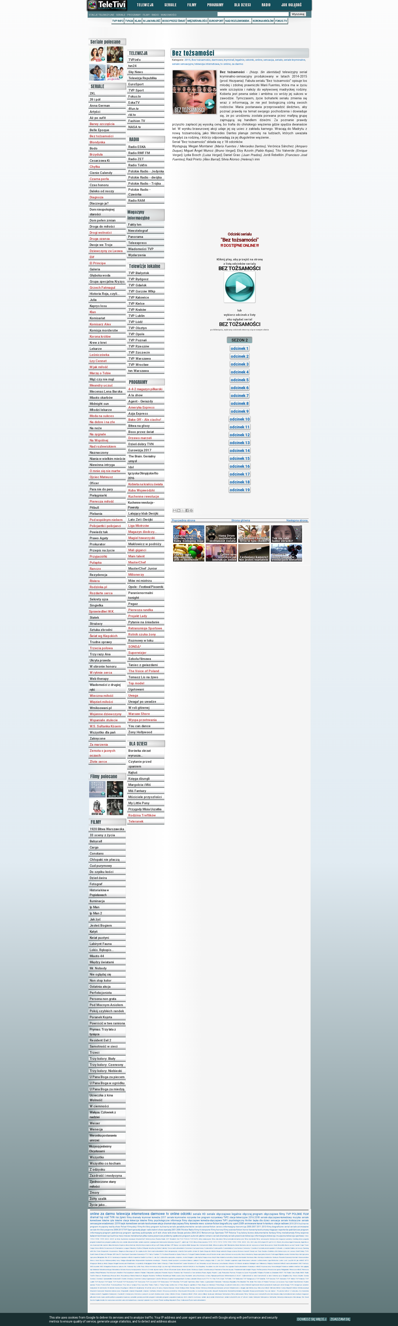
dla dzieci (264, 1220)
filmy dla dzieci (217, 1239)
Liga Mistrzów (138, 526)
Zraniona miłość (187, 1294)
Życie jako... (98, 1205)
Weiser (95, 1123)
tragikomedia (99, 1300)
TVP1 (225, 1220)
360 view (253, 1242)
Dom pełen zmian (103, 220)
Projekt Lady (137, 616)
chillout (204, 1294)
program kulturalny (156, 1297)
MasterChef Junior (142, 568)
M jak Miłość (151, 20)
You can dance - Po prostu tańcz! (277, 1291)
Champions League (122, 1248)
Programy (215, 4)
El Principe (98, 263)
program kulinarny (160, 1227)
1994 (92, 1239)
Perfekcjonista (101, 993)
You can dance (139, 726)
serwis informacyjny (225, 1227)
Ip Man (94, 907)
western (119, 1300)
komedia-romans (289, 1294)
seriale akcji (206, 1297)
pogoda (306, 1239)
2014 (296, 1224)
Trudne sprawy (101, 642)
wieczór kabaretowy (129, 1300)
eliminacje (218, 1294)
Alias (110, 1245)
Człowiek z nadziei (283, 1248)
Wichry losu (253, 1288)
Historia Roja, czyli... (105, 294)
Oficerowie (172, 1270)
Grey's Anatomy (247, 1254)
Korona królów (263, 20)
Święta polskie (184, 1233)
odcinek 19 (240, 490)
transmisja (241, 1227)
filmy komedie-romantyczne (233, 1239)
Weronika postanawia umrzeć (103, 1138)
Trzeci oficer (105, 1285)
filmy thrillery (144, 1227)
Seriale (170, 4)
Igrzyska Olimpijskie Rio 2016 (143, 476)
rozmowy (197, 1297)
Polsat (124, 1227)
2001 (174, 1230)
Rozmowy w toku (140, 640)
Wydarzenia (137, 255)
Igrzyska (305, 1254)
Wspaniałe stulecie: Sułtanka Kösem (148, 1291)
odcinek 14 (240, 450)
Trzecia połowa (101, 648)
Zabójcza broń (95, 1294)
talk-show (172, 1233)
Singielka (96, 605)
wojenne (109, 1230)
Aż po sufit (98, 118)
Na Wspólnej (99, 440)
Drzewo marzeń (140, 438)
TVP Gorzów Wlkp (141, 291)
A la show (135, 395)
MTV (307, 1260)
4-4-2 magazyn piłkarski (145, 389)
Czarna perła (99, 179)
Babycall (96, 841)
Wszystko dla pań (102, 732)
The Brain (250, 1282)
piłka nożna (148, 1236)
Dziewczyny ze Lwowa (106, 251)
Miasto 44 (97, 956)
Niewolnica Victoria (118, 1270)
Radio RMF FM (139, 153)
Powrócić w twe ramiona (107, 1023)
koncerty (253, 1230)
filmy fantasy (249, 1294)
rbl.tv (132, 115)
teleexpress (265, 1297)
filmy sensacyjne (262, 1239)
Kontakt (295, 1257)
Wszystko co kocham (105, 1163)
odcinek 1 (240, 348)
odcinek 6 (240, 387)
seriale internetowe (217, 1297)
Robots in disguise (141, 1276)
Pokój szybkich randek (107, 1011)
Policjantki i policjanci (105, 526)
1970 (210, 1242)
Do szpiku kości (101, 872)
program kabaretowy (97, 1242)
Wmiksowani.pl (101, 708)
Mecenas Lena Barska (106, 391)
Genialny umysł (205, 1254)
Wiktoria (273, 1288)
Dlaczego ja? (99, 203)
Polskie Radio (187, 1230)
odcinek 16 (240, 466)
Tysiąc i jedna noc (170, 1285)
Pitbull (94, 508)
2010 (291, 1224)
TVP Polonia (230, 1233)
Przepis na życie (102, 550)
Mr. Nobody (98, 968)
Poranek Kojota (101, 1017)
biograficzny (226, 1223)
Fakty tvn (134, 225)
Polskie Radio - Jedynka (146, 171)
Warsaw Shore (139, 714)
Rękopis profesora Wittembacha (223, 1276)
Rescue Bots (115, 1276)
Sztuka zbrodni (101, 630)
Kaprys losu (98, 306)
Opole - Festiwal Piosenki (145, 587)
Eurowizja (140, 1254)
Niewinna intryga (102, 465)
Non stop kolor (100, 980)
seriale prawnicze (236, 1236)
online (258, 59)
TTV (207, 1279)
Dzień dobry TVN (141, 444)
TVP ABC (228, 1279)
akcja (160, 1223)
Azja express (146, 1245)
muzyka (297, 1217)
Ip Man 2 (96, 913)
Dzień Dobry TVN (302, 1251)
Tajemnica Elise (193, 1282)
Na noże (96, 428)
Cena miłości (99, 1248)
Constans (97, 853)
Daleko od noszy (102, 191)
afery (200, 1239)
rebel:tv (190, 1297)
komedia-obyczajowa (211, 1220)
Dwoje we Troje (101, 245)
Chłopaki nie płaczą (105, 860)
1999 (102, 1239)
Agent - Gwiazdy (140, 401)
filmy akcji (132, 1227)
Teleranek (135, 821)
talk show (162, 1233)
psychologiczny (236, 1220)
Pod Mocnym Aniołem (106, 1005)
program (258, 1214)
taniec (251, 1297)
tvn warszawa (110, 1300)
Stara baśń (117, 1279)
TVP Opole (136, 334)
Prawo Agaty (99, 538)
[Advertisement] (239, 196)
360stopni (262, 1242)
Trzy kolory (242, 1233)
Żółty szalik (98, 1199)
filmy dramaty (134, 1217)
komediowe (131, 1223)
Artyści (95, 112)
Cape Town (304, 1245)
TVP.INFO (194, 1239)
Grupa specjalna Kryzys (107, 281)
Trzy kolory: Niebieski (106, 1071)
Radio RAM (136, 201)
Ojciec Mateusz (101, 477)
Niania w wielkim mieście (107, 459)
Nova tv (145, 1270)
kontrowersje (103, 1236)
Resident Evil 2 (100, 1040)
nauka (103, 1297)
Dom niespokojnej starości (102, 212)
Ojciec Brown (181, 1270)
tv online (226, 63)
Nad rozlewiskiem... (238, 20)
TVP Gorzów (270, 1279)
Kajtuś (132, 773)
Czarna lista (208, 1248)
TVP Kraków (137, 310)
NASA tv (134, 127)
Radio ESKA (137, 147)
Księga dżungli (139, 779)
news (201, 1223)
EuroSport (216, 20)
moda (98, 1297)
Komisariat (97, 318)
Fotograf (96, 884)
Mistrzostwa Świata (153, 1239)
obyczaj (247, 1214)
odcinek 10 (240, 419)
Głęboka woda (100, 275)
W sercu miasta (162, 1288)
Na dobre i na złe (102, 422)
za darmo (237, 63)
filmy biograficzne (275, 1227)
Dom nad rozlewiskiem (156, 1251)
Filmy (191, 4)
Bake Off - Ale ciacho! (144, 420)
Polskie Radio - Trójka (144, 184)
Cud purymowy (101, 866)
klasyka (276, 1294)
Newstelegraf (138, 231)
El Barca (102, 1254)
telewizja (170, 1242)
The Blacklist (241, 1282)
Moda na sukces (102, 416)
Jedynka (179, 1257)
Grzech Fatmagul (102, 288)
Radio (266, 4)
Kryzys (102, 1260)
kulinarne (304, 1224)
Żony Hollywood (140, 732)
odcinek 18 (240, 482)
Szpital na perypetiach (176, 1279)
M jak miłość (99, 367)
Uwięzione (93, 1288)
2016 (251, 1217)
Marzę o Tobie (100, 373)
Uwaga (133, 695)
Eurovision (133, 1254)
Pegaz (133, 604)
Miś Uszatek (94, 1267)
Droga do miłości (102, 226)
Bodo (93, 148)
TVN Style (220, 1279)
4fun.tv (133, 109)
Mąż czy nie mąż (102, 379)
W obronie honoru (103, 666)
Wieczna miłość (101, 696)
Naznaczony (99, 453)
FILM (306, 1214)
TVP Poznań (137, 340)
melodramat (136, 1236)
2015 (187, 59)
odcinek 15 (240, 458)
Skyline (300, 1276)
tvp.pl (176, 1242)
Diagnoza (97, 197)
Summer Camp (140, 1279)
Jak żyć (95, 919)
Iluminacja (97, 901)
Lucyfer (291, 1260)
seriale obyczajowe (219, 1214)
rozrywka (191, 1217)
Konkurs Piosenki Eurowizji (282, 1257)
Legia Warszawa (243, 1260)
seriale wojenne (144, 1242)
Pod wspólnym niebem (106, 520)
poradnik (134, 1297)
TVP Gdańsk (137, 285)
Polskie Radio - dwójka (145, 177)
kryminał (229, 59)
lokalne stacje (122, 1220)
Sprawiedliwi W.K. (101, 611)
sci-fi (155, 1233)
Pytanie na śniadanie (143, 622)
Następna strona (297, 520)
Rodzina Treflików (142, 815)
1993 (234, 1242)
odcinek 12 (240, 435)
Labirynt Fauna (101, 944)
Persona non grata (103, 999)
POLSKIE (297, 1214)
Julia (93, 300)
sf (241, 1297)
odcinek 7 (240, 395)
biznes (251, 1233)
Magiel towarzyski (141, 538)
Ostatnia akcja (100, 987)
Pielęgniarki (98, 495)
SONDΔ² (134, 647)
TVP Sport (136, 90)
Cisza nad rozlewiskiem (176, 1248)
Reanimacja (106, 1276)
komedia (156, 1217)
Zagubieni (104, 1294)
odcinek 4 (240, 372)
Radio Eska (291, 1273)
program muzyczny (99, 1227)
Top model (136, 683)
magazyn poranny (285, 1239)
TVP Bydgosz (138, 279)
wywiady (167, 1230)
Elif (92, 257)
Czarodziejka (228, 1248)
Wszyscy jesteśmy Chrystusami (100, 1149)
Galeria (95, 269)
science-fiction (212, 1223)
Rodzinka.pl (98, 587)
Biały (210, 1245)
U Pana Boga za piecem (107, 1077)
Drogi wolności (101, 233)
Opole (201, 1270)
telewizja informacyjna (256, 1236)
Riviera (95, 581)
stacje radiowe (281, 1223)
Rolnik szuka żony (142, 634)
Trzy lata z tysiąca (130, 1285)
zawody (140, 1300)
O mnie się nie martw (105, 471)
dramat (94, 1217)
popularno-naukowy (123, 1297)
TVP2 (226, 1217)
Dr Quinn (200, 1251)
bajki (122, 1223)
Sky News (135, 72)
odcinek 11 (240, 427)
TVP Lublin (136, 316)
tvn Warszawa (138, 371)
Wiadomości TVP (141, 249)
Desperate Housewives (109, 1251)
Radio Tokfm (137, 165)
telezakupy (297, 1297)
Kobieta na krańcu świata (145, 484)
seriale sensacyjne (182, 63)
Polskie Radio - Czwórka (139, 192)
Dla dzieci (242, 4)
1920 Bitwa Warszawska (107, 829)
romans (209, 1236)
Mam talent (136, 556)
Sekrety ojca (99, 599)
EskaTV (133, 103)
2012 (198, 1233)
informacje (175, 1220)
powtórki (146, 1297)
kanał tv (261, 1223)
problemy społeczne (172, 1236)
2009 (241, 1223)
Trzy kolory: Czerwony (106, 1065)
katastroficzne (264, 1294)
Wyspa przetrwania (142, 720)
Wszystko (97, 1157)
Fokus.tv (281, 20)
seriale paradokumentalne (182, 1227)
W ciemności (99, 1106)
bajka (256, 1220)
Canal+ (297, 1245)
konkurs (269, 1223)
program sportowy (131, 1233)
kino (272, 1294)
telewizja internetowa (207, 63)
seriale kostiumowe (147, 1223)
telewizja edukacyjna (285, 1297)
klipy (281, 1294)
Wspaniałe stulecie (104, 720)
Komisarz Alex (100, 324)
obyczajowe (271, 1214)
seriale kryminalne (294, 59)
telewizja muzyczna (276, 1236)
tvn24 (132, 66)
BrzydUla (281, 1245)
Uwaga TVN (289, 1285)
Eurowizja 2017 (139, 450)
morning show (298, 1239)
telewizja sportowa (295, 1236)
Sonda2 (100, 1279)
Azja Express (138, 414)
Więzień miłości (197, 20)
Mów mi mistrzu (140, 581)
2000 (249, 1227)
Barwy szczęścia (102, 124)
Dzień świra (98, 878)
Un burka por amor (277, 1285)
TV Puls (212, 1279)
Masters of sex (193, 1263)
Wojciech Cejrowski (97, 1291)
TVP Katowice (138, 297)
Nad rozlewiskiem (103, 446)
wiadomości (108, 1223)
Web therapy (99, 679)
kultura (298, 1294)
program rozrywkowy (212, 1217)
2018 (257, 1217)
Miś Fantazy (137, 791)
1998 (97, 1239)
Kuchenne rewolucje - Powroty (141, 505)
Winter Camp (280, 1288)
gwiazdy (136, 1230)
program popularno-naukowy (173, 1297)
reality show (114, 1227)
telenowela (163, 1242)
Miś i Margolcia (105, 1267)
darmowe (217, 59)
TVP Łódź (135, 322)
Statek (94, 618)
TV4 (181, 1239)
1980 (306, 1236)
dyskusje (211, 1294)
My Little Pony (138, 803)
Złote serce (98, 762)
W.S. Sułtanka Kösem (105, 726)
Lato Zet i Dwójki (140, 520)
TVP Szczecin (139, 352)
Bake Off (170, 1245)
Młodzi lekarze (101, 410)
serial (287, 1227)
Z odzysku (97, 1169)
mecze (127, 1236)
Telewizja (145, 4)
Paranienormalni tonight (140, 595)
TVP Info (117, 20)
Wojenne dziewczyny (106, 714)
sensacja (268, 59)
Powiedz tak (99, 532)
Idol (131, 467)
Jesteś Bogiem (101, 926)
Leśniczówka (99, 355)
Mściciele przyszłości (145, 797)
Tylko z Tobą (159, 1285)
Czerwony (246, 1248)
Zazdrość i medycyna (106, 1176)
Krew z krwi (98, 343)
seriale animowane (299, 1227)
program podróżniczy (112, 1233)
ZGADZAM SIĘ (340, 1319)
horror (246, 1230)
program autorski (190, 1236)
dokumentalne (261, 1233)
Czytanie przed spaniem (139, 764)
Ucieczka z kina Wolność (101, 1097)
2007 (254, 1227)
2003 (244, 1242)
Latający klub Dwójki (143, 513)
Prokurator (98, 544)
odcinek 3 (240, 364)
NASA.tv (191, 1267)
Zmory (94, 1193)
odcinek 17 (240, 474)
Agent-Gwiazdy (295, 1242)
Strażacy (96, 624)
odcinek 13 (240, 442)
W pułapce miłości (127, 1288)
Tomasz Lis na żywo (143, 677)
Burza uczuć (289, 1245)
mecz (120, 1236)
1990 (229, 1242)
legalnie (239, 59)
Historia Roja (294, 1254)
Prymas (232, 1273)
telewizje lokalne (138, 1220)
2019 (117, 1223)
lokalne (105, 1220)
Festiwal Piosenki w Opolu (171, 1254)
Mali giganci (137, 550)
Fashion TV (136, 121)
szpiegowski (154, 1242)
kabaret (93, 1236)
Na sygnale (98, 434)
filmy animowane (237, 1294)
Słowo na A (201, 1279)
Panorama (135, 237)
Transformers (298, 1282)
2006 (178, 1230)
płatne (202, 1236)
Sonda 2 (93, 1279)
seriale (279, 59)
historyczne (274, 1239)
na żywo (121, 1217)
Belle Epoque (99, 130)
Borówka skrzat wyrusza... (139, 753)
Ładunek (147, 1300)
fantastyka (226, 1294)
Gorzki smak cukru (218, 1254)
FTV (146, 1254)
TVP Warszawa (139, 359)
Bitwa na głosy (139, 426)
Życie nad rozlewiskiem (197, 1300)
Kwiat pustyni (99, 938)
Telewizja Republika (142, 78)
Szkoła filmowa (139, 659)
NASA (185, 1267)
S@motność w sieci (249, 1276)
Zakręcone (98, 738)
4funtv (279, 1242)
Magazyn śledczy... (142, 532)
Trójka (151, 1285)
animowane (250, 1223)
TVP (288, 1214)
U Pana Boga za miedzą (107, 1089)
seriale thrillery (97, 1230)
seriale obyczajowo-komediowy (276, 1217)
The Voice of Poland (143, 671)
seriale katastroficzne (232, 1297)
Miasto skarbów (101, 398)
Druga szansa (100, 239)
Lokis (281, 1260)
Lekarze (96, 349)
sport (235, 1223)
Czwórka (254, 1248)
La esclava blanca (185, 1260)
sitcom (245, 1297)
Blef (225, 1245)
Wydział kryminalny (235, 1291)
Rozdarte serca (101, 593)
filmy (282, 1214)
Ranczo (95, 569)
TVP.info (134, 60)
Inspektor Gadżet (139, 1257)
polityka (113, 1297)
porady (139, 1297)
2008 (116, 1230)
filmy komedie (191, 1223)
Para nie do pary (101, 489)
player (143, 1230)
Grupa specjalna (259, 1254)
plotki (108, 1297)
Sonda (306, 1276)
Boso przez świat (173, 20)
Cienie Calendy (101, 173)
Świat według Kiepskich (167, 1300)
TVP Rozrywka (128, 1282)
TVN (112, 1217)
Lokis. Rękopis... (102, 950)
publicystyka (146, 1233)
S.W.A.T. (238, 1276)
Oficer (94, 483)
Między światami (102, 962)
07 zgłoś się (183, 1242)
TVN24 (129, 20)
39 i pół (95, 99)
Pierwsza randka (140, 610)
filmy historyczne (202, 1230)
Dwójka (264, 1251)
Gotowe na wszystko (233, 1254)
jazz (256, 1294)
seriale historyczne (291, 1220)
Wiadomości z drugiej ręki (105, 687)
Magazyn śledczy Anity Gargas (101, 1263)
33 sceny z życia (102, 835)
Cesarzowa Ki (100, 161)
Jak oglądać (291, 4)
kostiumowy (263, 1230)
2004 (193, 1233)
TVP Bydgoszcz (249, 1279)
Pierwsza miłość (102, 501)
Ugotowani (136, 689)
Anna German (100, 106)
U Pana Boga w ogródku (107, 1083)
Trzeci (94, 1053)
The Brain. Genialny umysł (141, 458)
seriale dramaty (220, 1236)
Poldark (143, 1273)
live (198, 1217)
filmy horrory (217, 1230)
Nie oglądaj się (100, 974)
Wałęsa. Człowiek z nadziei (103, 1114)
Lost (285, 1260)
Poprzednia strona (183, 520)
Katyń (94, 932)
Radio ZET (136, 159)
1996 (239, 1242)
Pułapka (96, 563)
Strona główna (240, 520)
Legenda (234, 1260)
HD (204, 1214)
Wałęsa (182, 1288)
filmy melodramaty (285, 1233)
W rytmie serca (101, 673)
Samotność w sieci (104, 1046)
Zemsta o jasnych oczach (103, 753)
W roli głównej (138, 708)
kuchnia (114, 1236)
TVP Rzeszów (138, 346)
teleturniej (272, 1297)
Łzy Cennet (98, 361)
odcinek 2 (240, 356)
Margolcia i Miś (139, 785)
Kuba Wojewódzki (141, 490)
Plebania (96, 514)
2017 (163, 1217)
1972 (215, 1242)
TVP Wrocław (138, 365)
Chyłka (95, 167)
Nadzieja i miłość (254, 1267)
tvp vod (104, 1217)
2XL (93, 93)
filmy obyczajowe (191, 1220)
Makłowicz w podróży (144, 544)
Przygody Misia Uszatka (144, 809)
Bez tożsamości (201, 59)
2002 (107, 1239)
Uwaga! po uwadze (142, 702)
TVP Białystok (138, 273)
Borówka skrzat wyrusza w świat (252, 1245)
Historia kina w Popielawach (99, 892)
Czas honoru (99, 185)
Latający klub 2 (210, 1260)
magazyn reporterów (279, 1230)
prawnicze (158, 1236)
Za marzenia (99, 745)
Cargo (94, 847)
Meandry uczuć (101, 385)
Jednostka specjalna (167, 1257)
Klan (138, 20)
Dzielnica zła (272, 1251)
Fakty (151, 1254)
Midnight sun (99, 404)
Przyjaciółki (98, 556)
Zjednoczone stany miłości (103, 1184)
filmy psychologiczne (159, 1220)
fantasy (272, 1233)
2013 (264, 1227)
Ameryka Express (141, 407)
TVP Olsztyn (137, 328)
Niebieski (95, 1270)
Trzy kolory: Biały (103, 1059)
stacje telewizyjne (238, 1217)
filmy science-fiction (233, 1230)
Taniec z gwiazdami (143, 665)
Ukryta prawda (100, 660)
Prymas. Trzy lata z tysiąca (103, 1031)
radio (149, 1230)
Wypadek (245, 1291)
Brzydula (96, 154)
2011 (259, 1227)
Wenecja (96, 1129)
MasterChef (137, 562)
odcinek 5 (240, 380)
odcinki (249, 59)
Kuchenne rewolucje (143, 496)
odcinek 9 (240, 411)
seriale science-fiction (205, 1227)
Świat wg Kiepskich (104, 636)
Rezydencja (98, 575)
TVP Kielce (136, 304)
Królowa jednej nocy (112, 1260)
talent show (157, 1230)
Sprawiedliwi (107, 1279)
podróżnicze (294, 1230)
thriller (248, 1220)
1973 (220, 1242)
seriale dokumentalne (130, 1242)
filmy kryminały (250, 1239)
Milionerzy (136, 575)
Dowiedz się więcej (311, 1319)
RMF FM (282, 1273)
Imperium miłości (126, 1257)
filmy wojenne (302, 1233)
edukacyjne (207, 1239)
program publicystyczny (114, 1242)
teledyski (257, 1297)
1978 (224, 1242)
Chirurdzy (132, 1248)
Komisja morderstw (104, 330)
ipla (112, 1220)
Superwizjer (137, 653)
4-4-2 (274, 1242)
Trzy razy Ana (100, 654)
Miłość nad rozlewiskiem (289, 1263)
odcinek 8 (240, 403)
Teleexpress (137, 243)
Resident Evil (174, 1239)
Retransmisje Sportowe (145, 628)
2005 (112, 1239)
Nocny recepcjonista (133, 1270)
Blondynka (97, 142)
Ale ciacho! (104, 1245)
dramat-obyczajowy (174, 1223)
